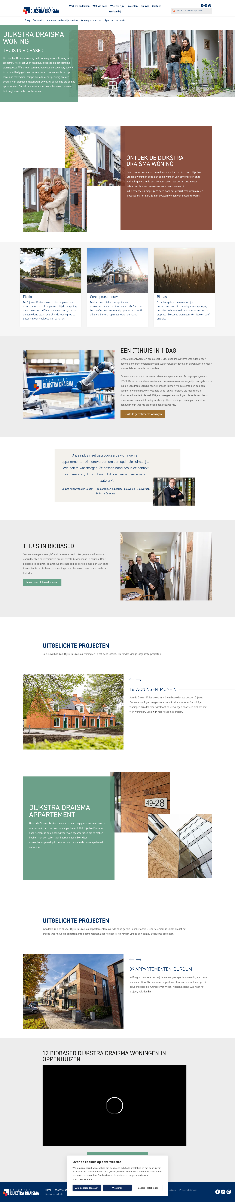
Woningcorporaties (91, 20)
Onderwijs (38, 20)
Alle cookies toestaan (86, 1188)
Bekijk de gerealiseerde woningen (143, 414)
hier (155, 712)
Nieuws (145, 6)
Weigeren (117, 1188)
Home (48, 1190)
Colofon (172, 1190)
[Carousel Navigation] (135, 680)
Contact (156, 6)
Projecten (132, 6)
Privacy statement (188, 1190)
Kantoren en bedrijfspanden (62, 20)
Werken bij (115, 11)
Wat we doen (99, 6)
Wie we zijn (117, 6)
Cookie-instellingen (148, 1188)
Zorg (27, 20)
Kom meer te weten (83, 1179)
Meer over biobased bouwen (42, 582)
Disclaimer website (54, 1194)
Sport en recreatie (115, 20)
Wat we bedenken (79, 6)
